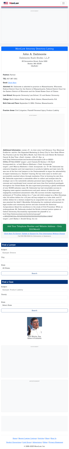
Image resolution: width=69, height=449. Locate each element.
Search (34, 273)
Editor (45, 442)
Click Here (12, 83)
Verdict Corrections (13, 442)
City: (3, 257)
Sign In (53, 438)
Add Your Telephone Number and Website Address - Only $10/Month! (34, 227)
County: (4, 294)
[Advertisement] (34, 26)
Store (47, 438)
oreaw (11, 3)
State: (3, 265)
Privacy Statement (56, 442)
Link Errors (27, 442)
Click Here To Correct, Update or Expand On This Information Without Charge (34, 234)
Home (15, 438)
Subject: (4, 250)
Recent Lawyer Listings (28, 438)
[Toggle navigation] (63, 3)
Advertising (37, 442)
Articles (41, 438)
